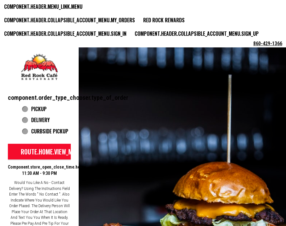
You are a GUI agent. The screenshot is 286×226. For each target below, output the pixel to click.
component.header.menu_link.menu (43, 6)
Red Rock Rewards (164, 20)
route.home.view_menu (51, 151)
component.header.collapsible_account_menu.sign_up (197, 33)
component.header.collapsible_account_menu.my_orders (69, 20)
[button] (39, 67)
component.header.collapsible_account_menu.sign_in (65, 33)
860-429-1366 (267, 43)
